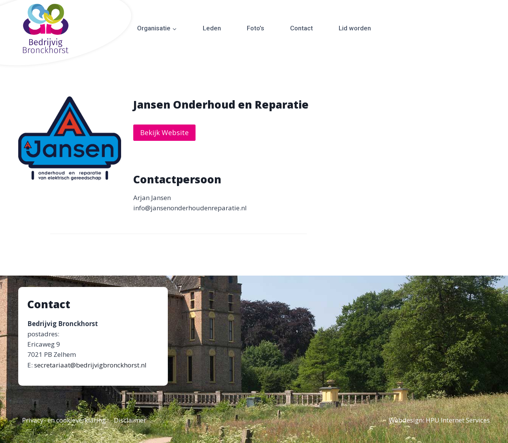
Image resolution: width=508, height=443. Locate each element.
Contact (301, 28)
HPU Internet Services (458, 420)
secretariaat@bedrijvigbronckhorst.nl (90, 365)
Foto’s (255, 28)
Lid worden (355, 28)
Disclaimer (130, 420)
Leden (212, 28)
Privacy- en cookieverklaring (64, 420)
